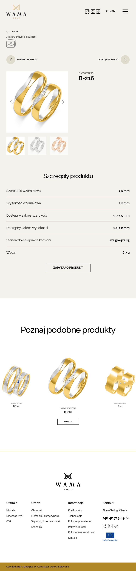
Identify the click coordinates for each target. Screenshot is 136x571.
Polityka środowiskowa (81, 532)
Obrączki (36, 510)
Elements (64, 567)
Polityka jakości (77, 526)
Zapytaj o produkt (68, 267)
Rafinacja (36, 526)
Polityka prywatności (80, 521)
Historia (10, 510)
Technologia (75, 516)
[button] (110, 11)
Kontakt (72, 537)
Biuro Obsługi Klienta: (115, 510)
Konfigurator (75, 510)
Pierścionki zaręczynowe (45, 516)
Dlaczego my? (14, 516)
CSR (8, 521)
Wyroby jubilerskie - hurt (45, 521)
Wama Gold (43, 567)
